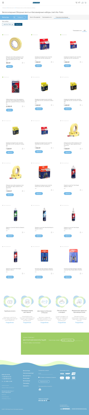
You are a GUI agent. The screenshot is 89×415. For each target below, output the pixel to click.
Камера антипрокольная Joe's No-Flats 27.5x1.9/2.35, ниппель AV (43, 57)
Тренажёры (26, 383)
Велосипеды (26, 370)
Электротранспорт (28, 373)
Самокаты (26, 386)
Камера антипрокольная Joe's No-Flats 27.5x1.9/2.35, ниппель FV (43, 185)
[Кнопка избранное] (82, 2)
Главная (4, 7)
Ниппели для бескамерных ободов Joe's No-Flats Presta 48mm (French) (73, 269)
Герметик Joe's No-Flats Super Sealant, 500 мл (13, 269)
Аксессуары (26, 378)
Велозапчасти (11, 7)
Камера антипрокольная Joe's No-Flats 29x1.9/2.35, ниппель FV (43, 143)
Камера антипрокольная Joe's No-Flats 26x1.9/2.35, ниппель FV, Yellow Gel (15, 144)
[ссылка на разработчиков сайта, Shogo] (73, 408)
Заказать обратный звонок (8, 387)
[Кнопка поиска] (79, 2)
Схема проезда (5, 396)
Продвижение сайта (64, 406)
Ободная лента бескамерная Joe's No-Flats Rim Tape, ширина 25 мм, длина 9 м (73, 144)
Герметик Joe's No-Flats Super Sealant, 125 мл (71, 228)
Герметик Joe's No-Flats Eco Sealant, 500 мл (15, 228)
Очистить (18, 24)
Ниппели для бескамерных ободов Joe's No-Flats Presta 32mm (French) (44, 269)
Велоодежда (26, 381)
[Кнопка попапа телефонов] (77, 2)
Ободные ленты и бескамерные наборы (25, 7)
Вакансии (4, 394)
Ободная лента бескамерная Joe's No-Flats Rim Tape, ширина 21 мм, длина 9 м (15, 186)
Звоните (39, 108)
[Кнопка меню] (3, 2)
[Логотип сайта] (44, 2)
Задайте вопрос (5, 385)
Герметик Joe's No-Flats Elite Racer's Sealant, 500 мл (44, 228)
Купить (9, 66)
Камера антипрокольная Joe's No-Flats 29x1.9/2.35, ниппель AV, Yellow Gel (44, 101)
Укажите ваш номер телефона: (57, 340)
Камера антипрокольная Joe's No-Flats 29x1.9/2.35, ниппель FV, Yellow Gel (73, 101)
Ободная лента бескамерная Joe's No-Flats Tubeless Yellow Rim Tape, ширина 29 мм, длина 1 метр (15, 58)
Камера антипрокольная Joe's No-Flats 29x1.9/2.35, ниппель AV (72, 57)
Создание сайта (63, 405)
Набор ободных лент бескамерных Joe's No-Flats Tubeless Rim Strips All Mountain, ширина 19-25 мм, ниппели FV (15, 101)
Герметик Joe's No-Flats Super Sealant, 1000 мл (71, 185)
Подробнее (10, 322)
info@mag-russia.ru (6, 398)
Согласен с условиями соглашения (48, 377)
